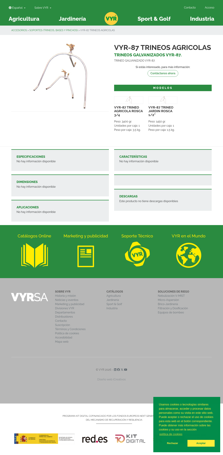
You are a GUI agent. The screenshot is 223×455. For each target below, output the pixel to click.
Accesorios (19, 30)
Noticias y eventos (66, 300)
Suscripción (62, 325)
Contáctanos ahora (163, 73)
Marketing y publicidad (69, 304)
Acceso (209, 7)
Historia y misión (65, 295)
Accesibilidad (63, 337)
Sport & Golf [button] (154, 18)
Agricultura (113, 295)
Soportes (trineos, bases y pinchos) (53, 30)
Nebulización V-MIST (171, 295)
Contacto (190, 7)
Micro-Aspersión (168, 300)
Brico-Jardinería (168, 304)
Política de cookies (67, 333)
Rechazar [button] (172, 443)
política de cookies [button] (170, 434)
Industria (112, 308)
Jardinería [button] (72, 18)
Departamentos (65, 312)
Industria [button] (202, 18)
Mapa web (61, 341)
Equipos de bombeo (171, 312)
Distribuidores (64, 316)
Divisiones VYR (64, 308)
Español (16, 7)
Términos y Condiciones (70, 329)
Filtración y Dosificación (173, 308)
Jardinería (112, 300)
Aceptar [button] (201, 443)
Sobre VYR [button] (41, 7)
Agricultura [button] (24, 18)
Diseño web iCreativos (111, 379)
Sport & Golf (114, 304)
